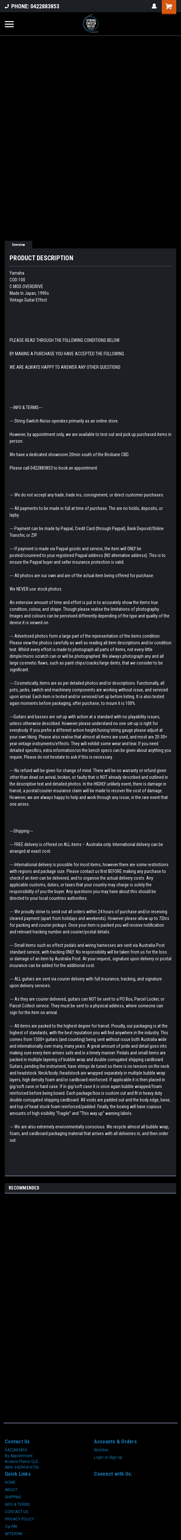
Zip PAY (11, 1526)
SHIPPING (13, 1497)
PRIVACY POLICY (19, 1519)
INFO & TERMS (17, 1504)
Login (99, 1457)
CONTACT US (16, 1512)
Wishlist (101, 1450)
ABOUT (11, 1490)
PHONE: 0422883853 (32, 6)
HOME (10, 1482)
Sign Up (115, 1457)
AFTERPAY (14, 1534)
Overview (18, 244)
